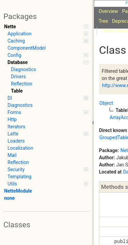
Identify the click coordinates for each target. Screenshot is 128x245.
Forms (48, 112)
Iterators (16, 126)
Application (48, 33)
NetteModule (18, 191)
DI (48, 98)
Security (48, 169)
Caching (48, 41)
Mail (12, 155)
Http (12, 119)
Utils (48, 183)
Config (48, 55)
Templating (19, 176)
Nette (46, 26)
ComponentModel (27, 48)
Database (48, 62)
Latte (48, 133)
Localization (20, 148)
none (9, 198)
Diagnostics (23, 69)
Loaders (16, 141)
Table (17, 91)
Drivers (18, 76)
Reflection (21, 83)
